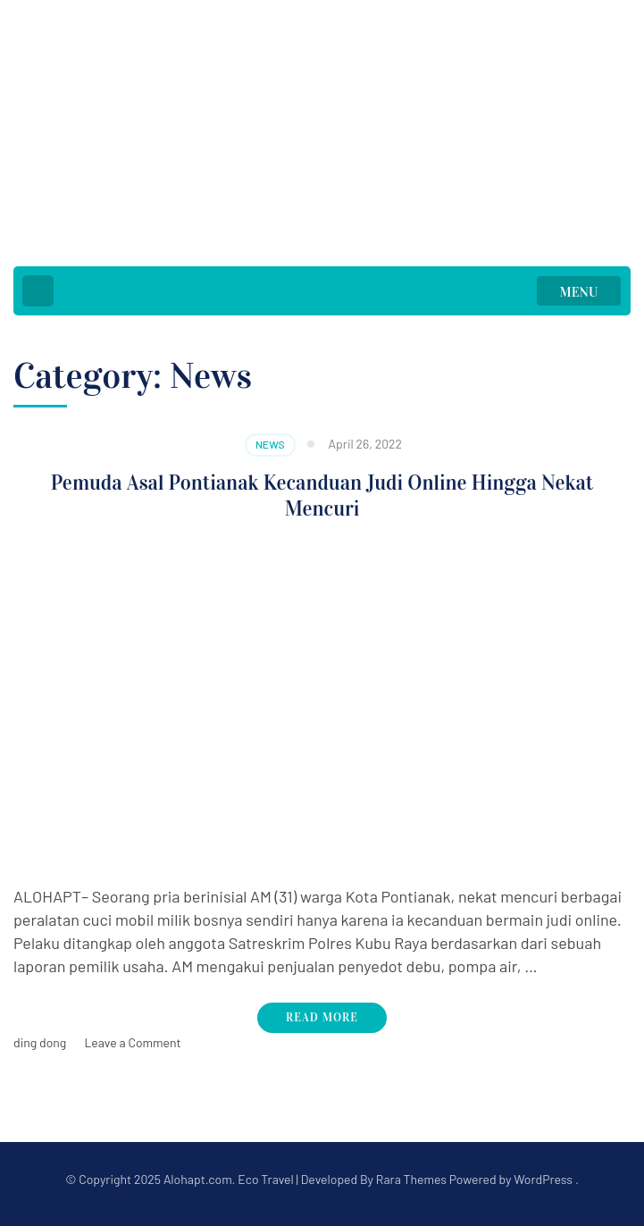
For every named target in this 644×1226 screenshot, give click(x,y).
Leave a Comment (132, 1042)
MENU (579, 292)
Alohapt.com (197, 1179)
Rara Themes (411, 1179)
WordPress (543, 1179)
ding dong (39, 1042)
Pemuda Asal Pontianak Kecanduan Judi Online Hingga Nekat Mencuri (322, 495)
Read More (322, 1018)
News (270, 444)
